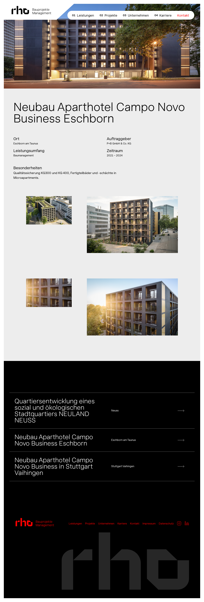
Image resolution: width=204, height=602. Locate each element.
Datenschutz (166, 523)
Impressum (149, 523)
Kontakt (183, 15)
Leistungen (85, 15)
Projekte (111, 15)
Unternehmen (138, 15)
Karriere (165, 15)
